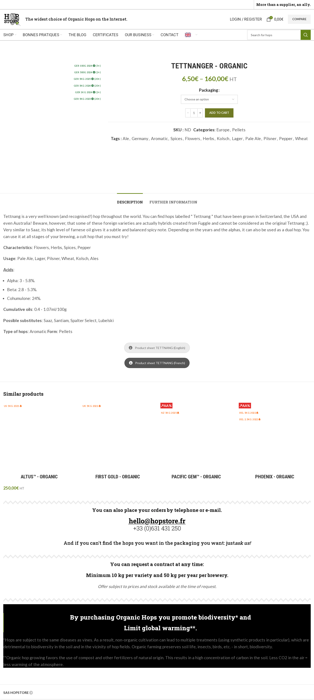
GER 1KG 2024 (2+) (88, 92)
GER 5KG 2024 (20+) (87, 85)
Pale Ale (253, 138)
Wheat (301, 138)
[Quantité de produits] (194, 113)
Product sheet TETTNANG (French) (157, 363)
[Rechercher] (279, 35)
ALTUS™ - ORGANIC (39, 476)
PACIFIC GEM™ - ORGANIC (196, 476)
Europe (223, 129)
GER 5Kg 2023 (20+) (87, 98)
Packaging (208, 90)
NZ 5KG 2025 (170, 412)
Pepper (285, 138)
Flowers (192, 138)
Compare (299, 19)
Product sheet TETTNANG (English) (157, 348)
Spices (176, 138)
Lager (237, 138)
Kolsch (223, 138)
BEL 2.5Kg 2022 (250, 419)
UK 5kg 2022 (92, 405)
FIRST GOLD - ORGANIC (117, 476)
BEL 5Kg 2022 (249, 412)
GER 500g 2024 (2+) (87, 72)
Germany (140, 138)
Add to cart (219, 112)
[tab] (130, 200)
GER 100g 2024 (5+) (87, 65)
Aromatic (159, 138)
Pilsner (270, 138)
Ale (126, 138)
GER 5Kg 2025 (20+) (87, 78)
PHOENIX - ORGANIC (274, 476)
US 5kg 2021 (13, 405)
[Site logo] (12, 18)
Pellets (239, 129)
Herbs (208, 138)
